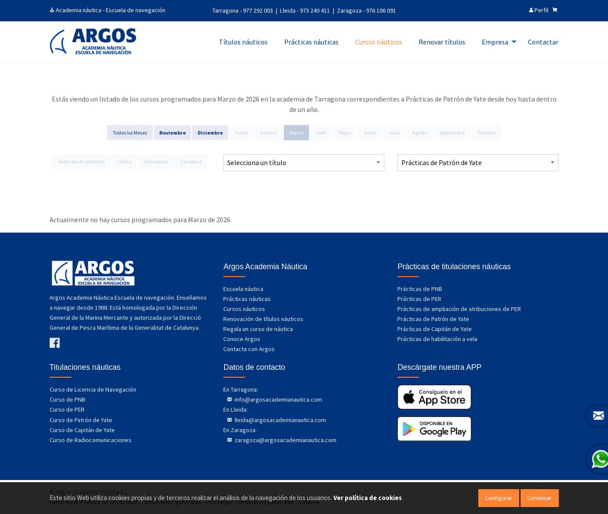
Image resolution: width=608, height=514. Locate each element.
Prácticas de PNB (419, 289)
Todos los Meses (130, 132)
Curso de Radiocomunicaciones (90, 440)
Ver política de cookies (367, 498)
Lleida (124, 161)
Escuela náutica (243, 289)
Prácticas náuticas (247, 299)
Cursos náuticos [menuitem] (378, 41)
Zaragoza (191, 161)
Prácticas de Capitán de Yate (434, 329)
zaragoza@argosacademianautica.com (284, 440)
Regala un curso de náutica (258, 329)
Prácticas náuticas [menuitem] (311, 41)
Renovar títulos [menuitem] (442, 41)
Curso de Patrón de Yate (81, 420)
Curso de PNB (67, 399)
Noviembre (172, 132)
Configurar (498, 498)
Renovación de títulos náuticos (263, 319)
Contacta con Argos (249, 349)
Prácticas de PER (419, 299)
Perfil (538, 10)
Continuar (539, 498)
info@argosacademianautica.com (277, 399)
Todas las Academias (81, 161)
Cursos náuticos (244, 309)
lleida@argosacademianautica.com (279, 420)
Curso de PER (67, 409)
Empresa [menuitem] (495, 41)
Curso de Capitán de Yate (82, 430)
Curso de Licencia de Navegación (93, 389)
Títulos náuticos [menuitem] (243, 41)
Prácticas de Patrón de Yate (433, 319)
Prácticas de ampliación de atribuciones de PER (459, 309)
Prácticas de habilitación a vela (437, 339)
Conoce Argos (241, 339)
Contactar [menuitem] (543, 41)
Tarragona (156, 161)
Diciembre (210, 132)
